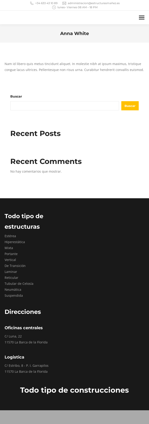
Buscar (16, 96)
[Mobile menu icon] (141, 17)
